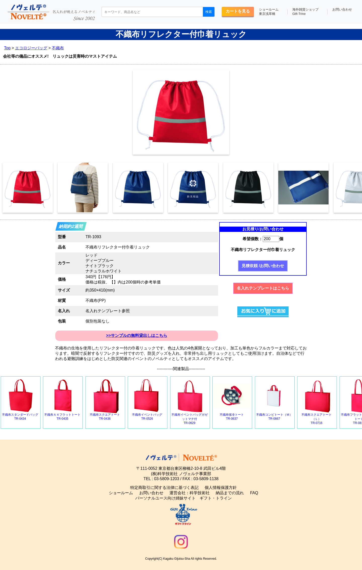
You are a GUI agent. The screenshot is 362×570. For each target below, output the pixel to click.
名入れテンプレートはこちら (263, 288)
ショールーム (121, 493)
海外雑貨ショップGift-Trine (305, 12)
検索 (208, 12)
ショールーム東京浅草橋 (269, 12)
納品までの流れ (230, 493)
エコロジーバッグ (31, 48)
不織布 (58, 48)
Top (7, 48)
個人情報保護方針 (221, 487)
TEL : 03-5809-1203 (161, 479)
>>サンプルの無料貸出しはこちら (136, 335)
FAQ (254, 493)
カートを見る (238, 11)
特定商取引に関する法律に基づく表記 (164, 487)
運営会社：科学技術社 (189, 493)
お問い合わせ (342, 9)
